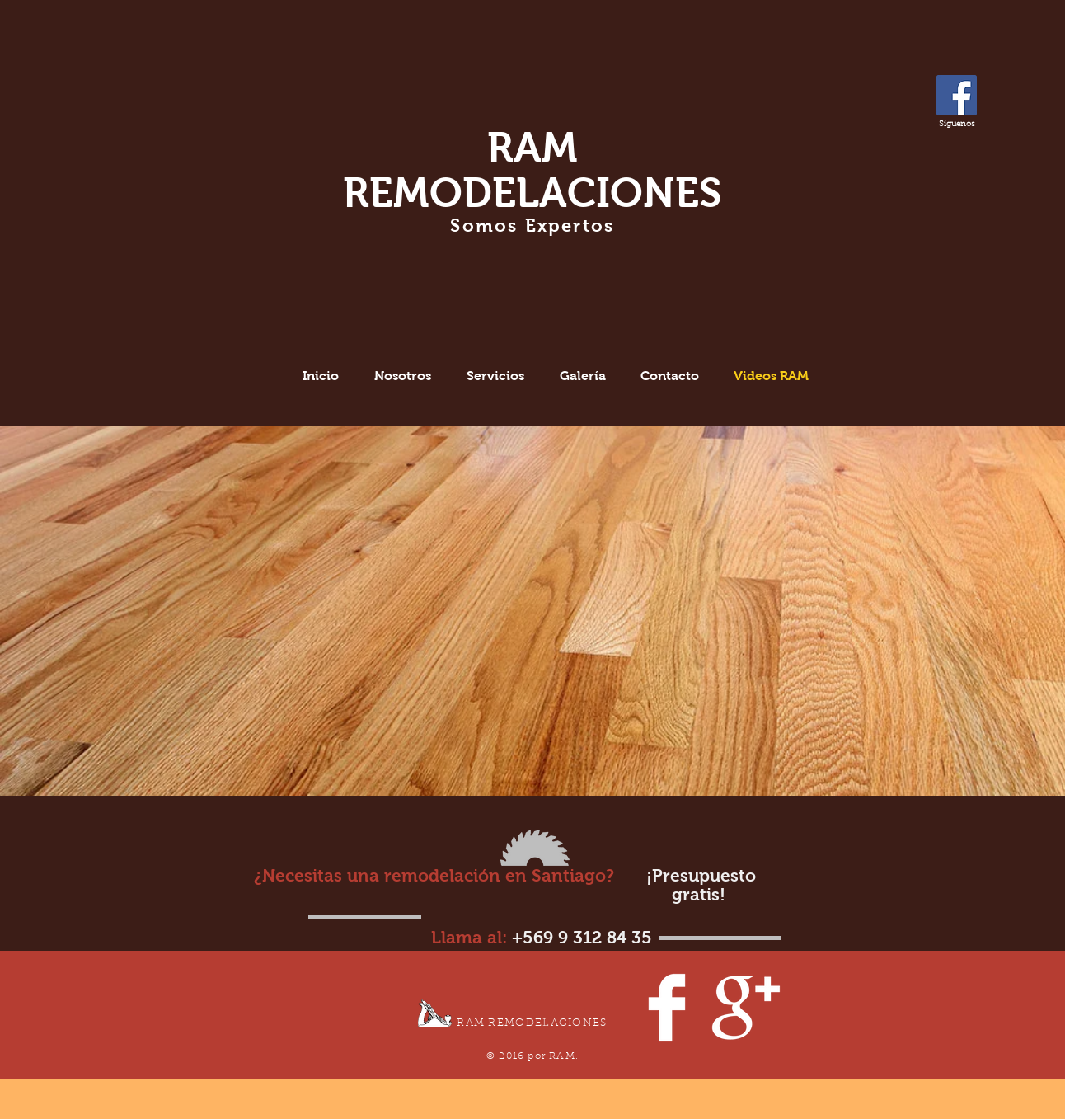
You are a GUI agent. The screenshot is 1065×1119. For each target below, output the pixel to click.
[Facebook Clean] (666, 1007)
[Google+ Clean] (746, 1007)
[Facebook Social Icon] (956, 95)
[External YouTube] (255, 589)
